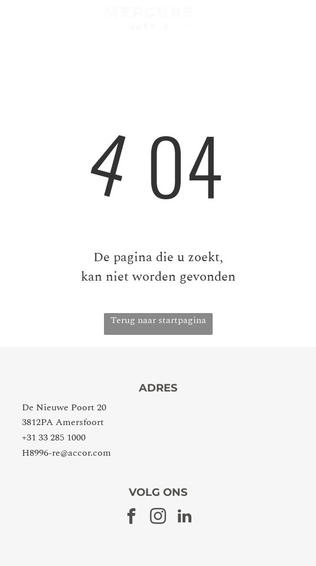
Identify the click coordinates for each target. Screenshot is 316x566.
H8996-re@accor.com (66, 453)
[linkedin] (185, 518)
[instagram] (158, 518)
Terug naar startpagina (158, 320)
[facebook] (132, 518)
